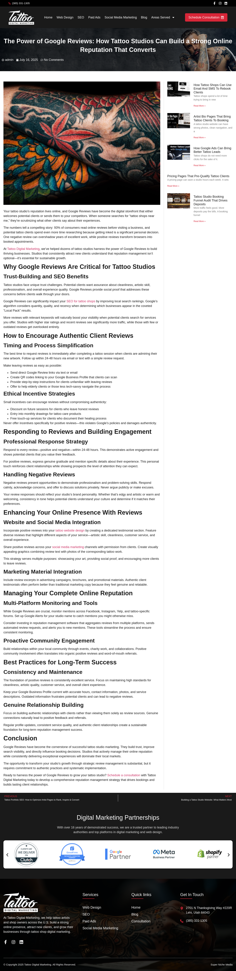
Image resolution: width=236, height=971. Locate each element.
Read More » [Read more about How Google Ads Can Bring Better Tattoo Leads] (199, 165)
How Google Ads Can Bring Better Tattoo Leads (212, 150)
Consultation (140, 921)
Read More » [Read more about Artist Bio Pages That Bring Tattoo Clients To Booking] (199, 137)
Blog (144, 17)
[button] (7, 855)
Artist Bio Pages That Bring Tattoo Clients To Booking (212, 118)
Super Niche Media (222, 964)
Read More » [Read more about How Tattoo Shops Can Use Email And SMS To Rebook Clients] (199, 106)
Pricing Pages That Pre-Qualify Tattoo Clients (198, 176)
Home (48, 17)
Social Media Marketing (121, 17)
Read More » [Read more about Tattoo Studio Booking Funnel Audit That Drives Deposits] (199, 221)
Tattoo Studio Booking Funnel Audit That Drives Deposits (210, 200)
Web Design (65, 17)
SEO (81, 17)
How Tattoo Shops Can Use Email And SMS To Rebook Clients (212, 88)
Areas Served (163, 17)
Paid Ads (94, 17)
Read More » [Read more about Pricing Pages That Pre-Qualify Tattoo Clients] (173, 186)
